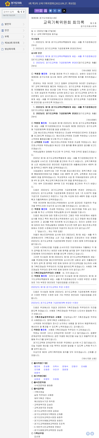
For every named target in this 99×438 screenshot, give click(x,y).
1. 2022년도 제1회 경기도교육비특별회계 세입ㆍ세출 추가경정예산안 (65, 56)
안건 (7, 30)
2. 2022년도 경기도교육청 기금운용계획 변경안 (55, 62)
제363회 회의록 (12, 43)
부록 (7, 36)
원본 (37, 11)
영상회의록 (10, 49)
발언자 (8, 24)
